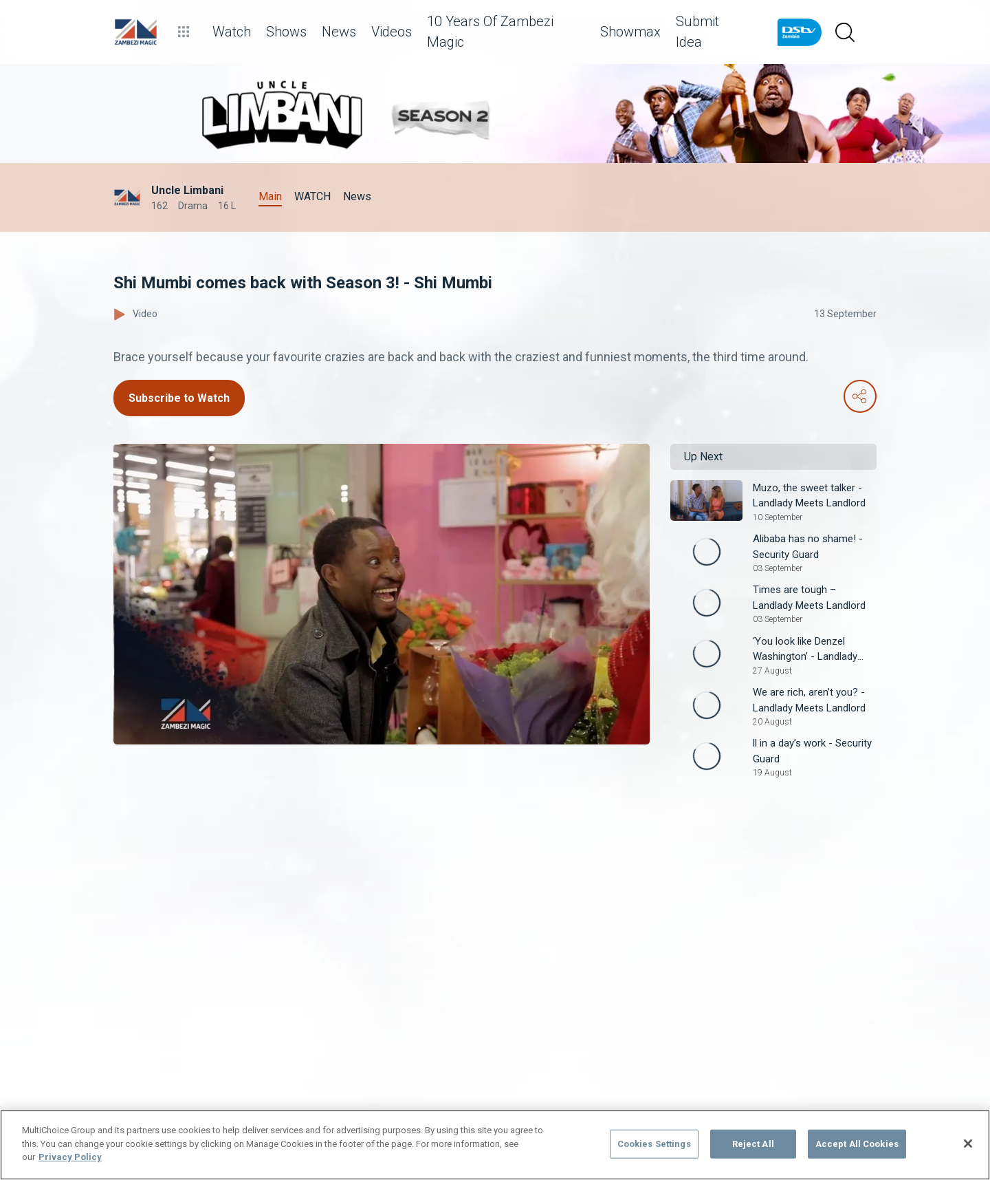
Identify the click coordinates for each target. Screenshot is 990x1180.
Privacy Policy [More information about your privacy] (70, 1157)
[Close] (968, 1143)
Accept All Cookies (857, 1144)
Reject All (753, 1144)
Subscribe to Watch (179, 398)
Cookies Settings (654, 1144)
